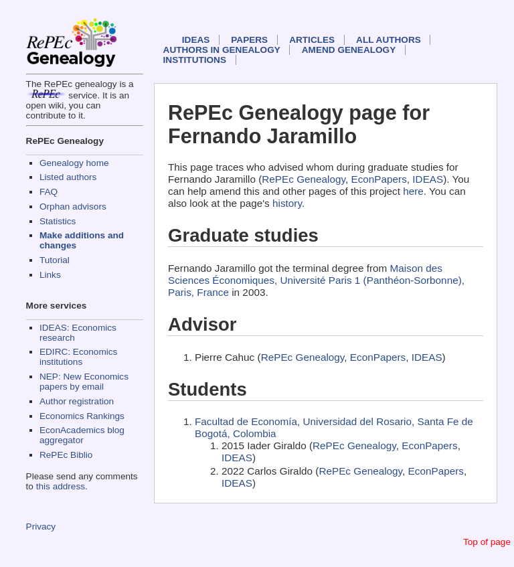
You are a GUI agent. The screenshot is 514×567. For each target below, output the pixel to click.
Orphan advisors (72, 206)
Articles (312, 40)
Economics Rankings (81, 416)
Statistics (57, 221)
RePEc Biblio (65, 455)
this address (60, 486)
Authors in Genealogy (221, 50)
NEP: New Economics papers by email (83, 382)
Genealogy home (74, 163)
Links (50, 275)
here (413, 191)
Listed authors (67, 177)
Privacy (41, 526)
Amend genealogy (349, 50)
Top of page (487, 542)
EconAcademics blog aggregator (81, 435)
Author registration (76, 401)
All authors (388, 40)
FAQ (48, 192)
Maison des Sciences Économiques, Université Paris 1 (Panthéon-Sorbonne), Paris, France (316, 280)
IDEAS (196, 40)
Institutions (194, 60)
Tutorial (54, 260)
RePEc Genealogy (303, 179)
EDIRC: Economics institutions (78, 357)
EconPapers (379, 179)
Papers (249, 40)
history (287, 203)
